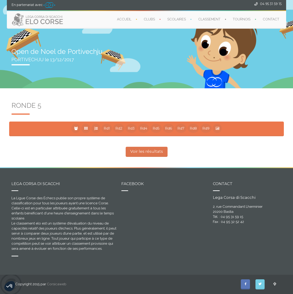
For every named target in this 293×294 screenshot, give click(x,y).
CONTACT (271, 19)
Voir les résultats (146, 151)
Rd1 (107, 128)
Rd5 (156, 128)
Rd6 (168, 128)
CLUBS (149, 19)
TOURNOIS (241, 19)
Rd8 (193, 128)
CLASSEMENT (209, 19)
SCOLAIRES (176, 19)
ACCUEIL (124, 19)
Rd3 (131, 128)
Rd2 (118, 128)
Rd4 (143, 128)
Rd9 (205, 128)
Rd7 (180, 128)
